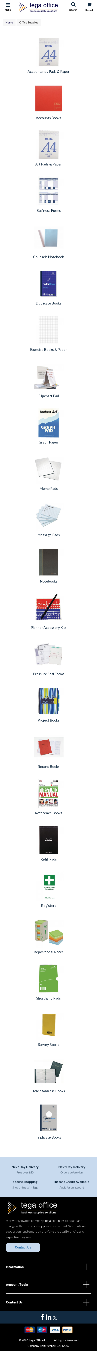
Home (9, 22)
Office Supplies (28, 22)
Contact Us (23, 1247)
